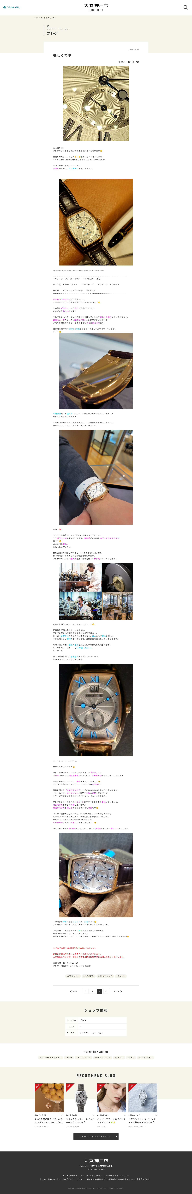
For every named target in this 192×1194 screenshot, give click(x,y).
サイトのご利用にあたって (91, 1175)
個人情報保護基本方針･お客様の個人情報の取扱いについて (111, 1179)
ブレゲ (43, 18)
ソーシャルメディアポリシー (117, 1175)
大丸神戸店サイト (70, 1175)
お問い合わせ (144, 1179)
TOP (36, 18)
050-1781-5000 (98, 1169)
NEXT (118, 991)
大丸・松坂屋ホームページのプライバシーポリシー (63, 1179)
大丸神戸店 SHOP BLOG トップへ (98, 1136)
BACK (74, 991)
